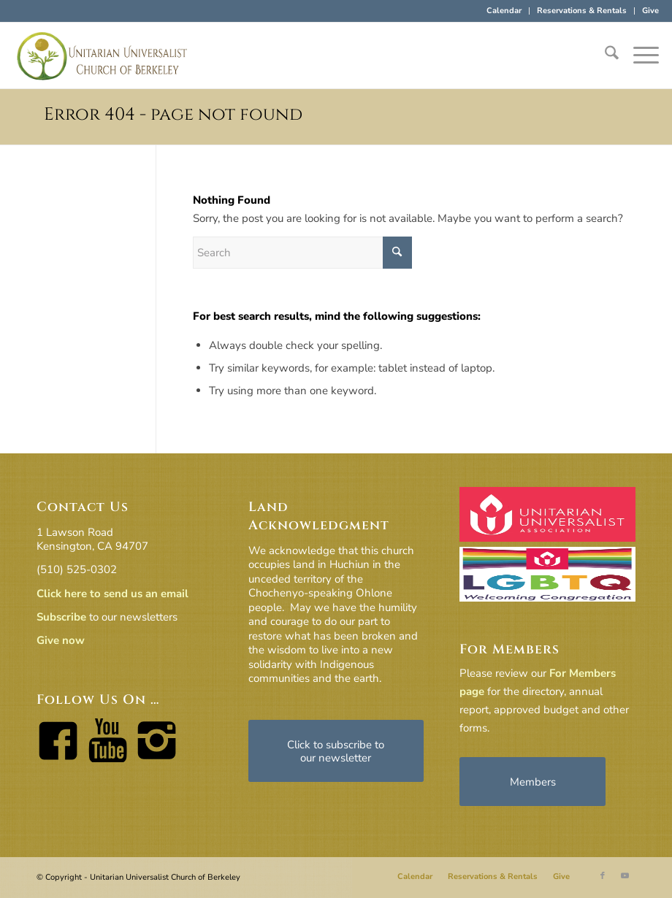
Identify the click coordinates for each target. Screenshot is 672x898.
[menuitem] (504, 11)
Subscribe (61, 617)
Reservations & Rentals (582, 10)
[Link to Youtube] (624, 876)
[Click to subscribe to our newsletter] (336, 751)
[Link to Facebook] (603, 876)
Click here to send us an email (112, 593)
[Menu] (639, 55)
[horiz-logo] (102, 55)
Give (650, 10)
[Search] (604, 55)
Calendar (504, 10)
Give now (61, 640)
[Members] (532, 781)
